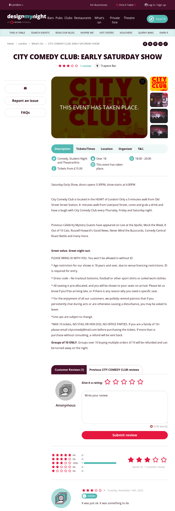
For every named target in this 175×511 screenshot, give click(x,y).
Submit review (124, 435)
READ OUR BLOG (65, 32)
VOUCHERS (126, 32)
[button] (75, 65)
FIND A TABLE (17, 32)
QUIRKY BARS (146, 32)
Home (10, 43)
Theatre (129, 18)
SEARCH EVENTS (40, 32)
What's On (37, 43)
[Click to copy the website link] (165, 44)
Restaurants (82, 18)
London (22, 43)
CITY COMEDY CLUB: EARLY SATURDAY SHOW (73, 43)
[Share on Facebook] (145, 44)
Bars (50, 18)
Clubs (68, 18)
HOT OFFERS (107, 32)
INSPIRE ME (87, 32)
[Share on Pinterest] (155, 44)
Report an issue (25, 100)
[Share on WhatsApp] (160, 44)
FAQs (25, 112)
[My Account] (155, 5)
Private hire (115, 20)
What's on (99, 20)
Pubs (59, 18)
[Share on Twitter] (150, 44)
